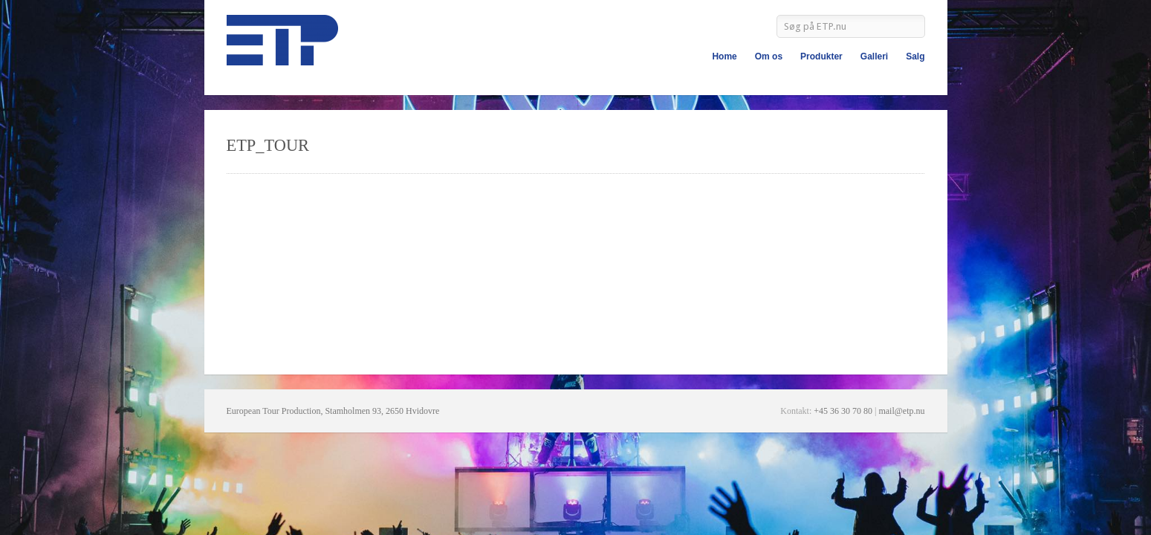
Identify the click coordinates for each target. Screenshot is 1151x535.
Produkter (821, 56)
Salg (915, 56)
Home (724, 56)
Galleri (874, 56)
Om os (768, 56)
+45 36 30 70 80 (843, 411)
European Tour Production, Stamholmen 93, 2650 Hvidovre (333, 411)
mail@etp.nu (901, 411)
